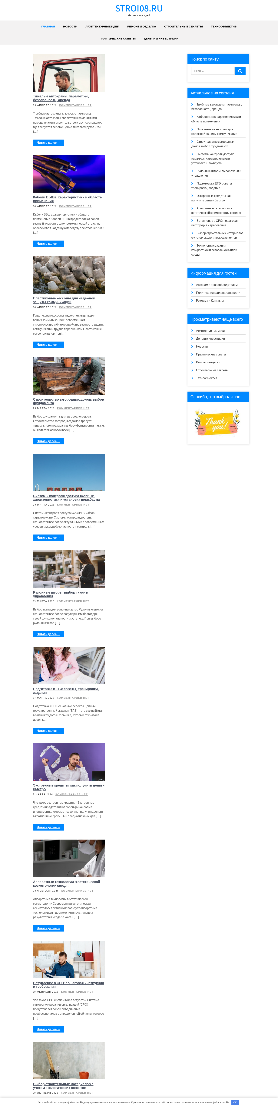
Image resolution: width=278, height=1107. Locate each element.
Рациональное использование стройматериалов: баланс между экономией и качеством (136, 799)
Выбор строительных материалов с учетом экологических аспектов (138, 599)
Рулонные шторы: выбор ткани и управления (60, 401)
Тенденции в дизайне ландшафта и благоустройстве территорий (137, 1012)
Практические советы (118, 38)
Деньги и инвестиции (161, 38)
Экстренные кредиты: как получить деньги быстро (62, 498)
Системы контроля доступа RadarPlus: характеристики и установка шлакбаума (139, 298)
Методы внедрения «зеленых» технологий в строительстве (58, 1012)
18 (57, 1075)
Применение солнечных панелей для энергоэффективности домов (139, 700)
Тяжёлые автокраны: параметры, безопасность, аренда (61, 98)
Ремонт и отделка (141, 26)
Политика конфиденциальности (218, 293)
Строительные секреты (183, 26)
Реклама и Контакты (210, 301)
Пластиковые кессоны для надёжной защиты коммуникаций (64, 199)
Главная (48, 26)
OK (235, 1102)
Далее (69, 1075)
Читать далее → (49, 143)
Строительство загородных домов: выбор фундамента (137, 199)
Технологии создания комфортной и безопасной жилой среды (63, 700)
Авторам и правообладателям (216, 285)
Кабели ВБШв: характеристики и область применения (135, 98)
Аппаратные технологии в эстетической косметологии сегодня (138, 498)
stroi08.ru (139, 8)
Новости (70, 26)
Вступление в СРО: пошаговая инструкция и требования (58, 599)
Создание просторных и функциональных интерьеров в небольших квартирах (135, 904)
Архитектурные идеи (102, 26)
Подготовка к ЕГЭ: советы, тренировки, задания (130, 401)
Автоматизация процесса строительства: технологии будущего (64, 902)
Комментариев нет (76, 105)
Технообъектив (224, 26)
